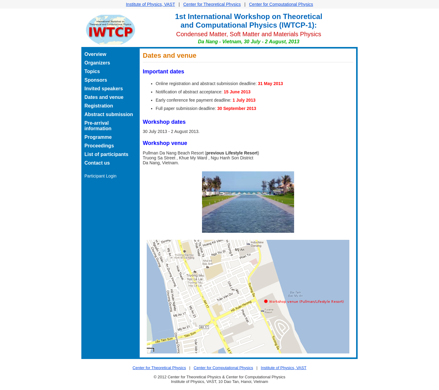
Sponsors (95, 80)
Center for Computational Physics (281, 4)
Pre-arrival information (97, 125)
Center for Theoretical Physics (212, 4)
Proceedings (99, 145)
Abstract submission (108, 114)
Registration (98, 105)
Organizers (97, 62)
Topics (92, 71)
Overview (95, 54)
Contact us (97, 163)
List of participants (106, 154)
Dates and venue (103, 97)
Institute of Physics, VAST (150, 4)
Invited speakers (103, 88)
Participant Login (100, 176)
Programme (98, 137)
